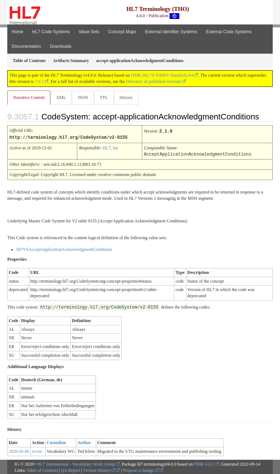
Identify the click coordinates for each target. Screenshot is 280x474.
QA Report (70, 469)
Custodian (56, 441)
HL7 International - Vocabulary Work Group (76, 463)
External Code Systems (229, 31)
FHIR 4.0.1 (204, 463)
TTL (104, 97)
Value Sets (88, 31)
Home (17, 31)
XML (61, 97)
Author (84, 441)
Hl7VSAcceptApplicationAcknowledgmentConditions (64, 248)
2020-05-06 (19, 450)
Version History (99, 469)
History (126, 97)
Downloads (60, 46)
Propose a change (141, 469)
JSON (83, 97)
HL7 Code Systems (51, 31)
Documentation (26, 46)
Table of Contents (42, 469)
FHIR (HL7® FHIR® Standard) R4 (162, 75)
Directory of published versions (153, 81)
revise (37, 450)
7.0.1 (39, 81)
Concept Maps (122, 31)
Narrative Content (28, 97)
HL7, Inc (110, 147)
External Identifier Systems (171, 31)
